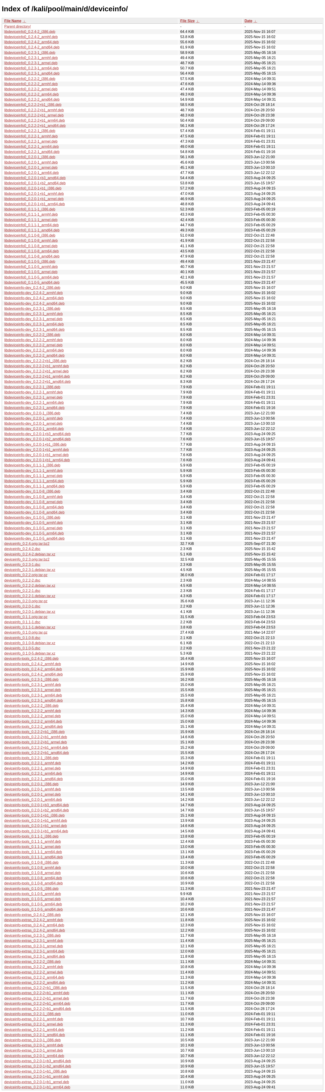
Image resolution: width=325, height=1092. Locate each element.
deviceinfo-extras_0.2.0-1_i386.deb (32, 1040)
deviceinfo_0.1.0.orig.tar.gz (25, 632)
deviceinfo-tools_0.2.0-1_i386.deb (31, 784)
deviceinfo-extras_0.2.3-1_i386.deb (32, 935)
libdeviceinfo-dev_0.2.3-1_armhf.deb (33, 314)
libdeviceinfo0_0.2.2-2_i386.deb (29, 79)
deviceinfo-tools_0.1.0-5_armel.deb (32, 899)
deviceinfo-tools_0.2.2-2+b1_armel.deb (35, 742)
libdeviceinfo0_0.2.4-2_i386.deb (29, 32)
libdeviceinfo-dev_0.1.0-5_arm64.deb (34, 533)
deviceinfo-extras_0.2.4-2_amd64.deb (34, 930)
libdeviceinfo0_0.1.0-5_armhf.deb (31, 267)
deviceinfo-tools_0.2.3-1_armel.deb (32, 690)
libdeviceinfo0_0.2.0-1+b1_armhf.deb (34, 194)
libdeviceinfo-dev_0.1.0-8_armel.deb (33, 502)
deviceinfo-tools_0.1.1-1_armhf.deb (32, 841)
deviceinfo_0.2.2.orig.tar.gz (25, 575)
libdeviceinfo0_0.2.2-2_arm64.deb (31, 94)
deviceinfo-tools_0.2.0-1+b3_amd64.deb (36, 805)
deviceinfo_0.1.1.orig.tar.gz (25, 617)
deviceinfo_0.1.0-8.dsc (22, 638)
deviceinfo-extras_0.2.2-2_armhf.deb (33, 967)
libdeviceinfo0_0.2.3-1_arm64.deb (31, 68)
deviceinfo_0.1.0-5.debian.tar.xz (29, 653)
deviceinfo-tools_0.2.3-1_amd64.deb (33, 700)
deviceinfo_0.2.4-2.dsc (22, 549)
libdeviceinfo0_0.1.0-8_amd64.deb (32, 256)
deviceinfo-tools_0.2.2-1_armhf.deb (32, 763)
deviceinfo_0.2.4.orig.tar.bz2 (26, 544)
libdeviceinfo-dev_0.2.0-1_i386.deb (32, 413)
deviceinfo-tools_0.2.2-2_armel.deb (32, 716)
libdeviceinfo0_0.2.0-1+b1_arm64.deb (34, 204)
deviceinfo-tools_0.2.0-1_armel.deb (32, 794)
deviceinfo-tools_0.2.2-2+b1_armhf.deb (35, 737)
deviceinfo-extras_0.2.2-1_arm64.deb (34, 1030)
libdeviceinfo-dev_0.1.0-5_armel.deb (33, 528)
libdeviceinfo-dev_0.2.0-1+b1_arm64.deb (37, 460)
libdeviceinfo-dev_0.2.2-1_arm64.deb (34, 402)
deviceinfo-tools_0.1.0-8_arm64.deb (33, 878)
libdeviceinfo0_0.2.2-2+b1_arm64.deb (34, 120)
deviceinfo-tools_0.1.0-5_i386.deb (31, 889)
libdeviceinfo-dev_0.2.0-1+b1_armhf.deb (36, 450)
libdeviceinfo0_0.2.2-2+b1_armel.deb (34, 115)
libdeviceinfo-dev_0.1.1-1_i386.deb (32, 465)
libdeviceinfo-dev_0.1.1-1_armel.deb (33, 476)
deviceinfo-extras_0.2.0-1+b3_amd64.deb (37, 1061)
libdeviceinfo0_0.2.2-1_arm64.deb (31, 146)
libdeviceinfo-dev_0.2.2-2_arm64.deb (34, 350)
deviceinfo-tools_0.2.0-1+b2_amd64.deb (36, 810)
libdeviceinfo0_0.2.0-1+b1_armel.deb (34, 199)
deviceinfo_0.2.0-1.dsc (22, 606)
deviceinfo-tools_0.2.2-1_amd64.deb (33, 779)
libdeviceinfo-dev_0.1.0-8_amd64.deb (34, 512)
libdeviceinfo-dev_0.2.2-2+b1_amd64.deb (37, 382)
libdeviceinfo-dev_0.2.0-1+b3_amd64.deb (37, 434)
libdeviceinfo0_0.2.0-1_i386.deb (29, 157)
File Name (12, 21)
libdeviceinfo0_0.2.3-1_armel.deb (31, 63)
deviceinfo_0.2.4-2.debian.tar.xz (29, 554)
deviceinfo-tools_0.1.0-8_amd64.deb (33, 883)
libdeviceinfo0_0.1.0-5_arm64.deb (31, 277)
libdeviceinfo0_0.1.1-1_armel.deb (31, 220)
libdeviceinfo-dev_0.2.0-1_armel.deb (33, 423)
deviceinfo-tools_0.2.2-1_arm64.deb (33, 773)
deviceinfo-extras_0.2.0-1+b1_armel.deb (36, 1082)
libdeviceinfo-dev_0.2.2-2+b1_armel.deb (36, 371)
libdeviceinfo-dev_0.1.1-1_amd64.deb (34, 486)
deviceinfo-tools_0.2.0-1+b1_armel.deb (35, 826)
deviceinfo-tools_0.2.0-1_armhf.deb (32, 789)
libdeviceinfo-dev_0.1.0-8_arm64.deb (34, 507)
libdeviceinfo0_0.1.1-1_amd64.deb (32, 230)
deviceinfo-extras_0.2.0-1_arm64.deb (34, 1056)
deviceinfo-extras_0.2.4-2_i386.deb (32, 915)
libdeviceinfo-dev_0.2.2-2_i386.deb (32, 335)
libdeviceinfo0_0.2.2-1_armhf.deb (31, 136)
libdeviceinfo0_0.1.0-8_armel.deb (31, 246)
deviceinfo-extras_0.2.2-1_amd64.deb (34, 1035)
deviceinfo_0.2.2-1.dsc (22, 591)
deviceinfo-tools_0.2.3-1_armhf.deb (32, 685)
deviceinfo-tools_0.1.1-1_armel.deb (32, 847)
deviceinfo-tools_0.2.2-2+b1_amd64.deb (36, 753)
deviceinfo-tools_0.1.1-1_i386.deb (31, 836)
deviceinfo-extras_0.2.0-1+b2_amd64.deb (37, 1066)
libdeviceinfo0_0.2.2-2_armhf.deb (31, 84)
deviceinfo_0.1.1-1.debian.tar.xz (29, 627)
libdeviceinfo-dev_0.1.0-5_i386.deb (32, 517)
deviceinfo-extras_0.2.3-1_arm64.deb (34, 951)
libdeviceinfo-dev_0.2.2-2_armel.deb (33, 345)
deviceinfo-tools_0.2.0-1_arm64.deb (33, 800)
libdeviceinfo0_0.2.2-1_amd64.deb (32, 152)
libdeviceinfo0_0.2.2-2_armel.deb (31, 89)
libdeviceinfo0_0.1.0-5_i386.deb (29, 261)
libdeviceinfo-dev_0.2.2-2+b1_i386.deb (35, 361)
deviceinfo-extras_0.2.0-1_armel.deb (33, 1050)
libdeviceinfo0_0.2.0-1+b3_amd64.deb (35, 178)
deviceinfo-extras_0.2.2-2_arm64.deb (34, 977)
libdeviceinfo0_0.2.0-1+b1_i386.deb (32, 188)
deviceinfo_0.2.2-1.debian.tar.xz (29, 596)
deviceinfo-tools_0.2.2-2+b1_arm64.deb (36, 747)
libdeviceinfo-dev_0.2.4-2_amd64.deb (34, 303)
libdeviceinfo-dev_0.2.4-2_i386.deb (32, 288)
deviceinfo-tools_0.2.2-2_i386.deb (31, 706)
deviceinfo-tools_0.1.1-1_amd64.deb (33, 857)
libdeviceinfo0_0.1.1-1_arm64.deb (31, 225)
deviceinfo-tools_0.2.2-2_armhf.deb (32, 711)
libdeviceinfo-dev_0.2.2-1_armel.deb (33, 397)
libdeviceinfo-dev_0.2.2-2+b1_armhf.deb (36, 366)
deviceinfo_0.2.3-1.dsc (22, 565)
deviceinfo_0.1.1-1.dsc (22, 622)
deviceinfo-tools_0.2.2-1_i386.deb (31, 758)
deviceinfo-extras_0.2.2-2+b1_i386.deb (35, 988)
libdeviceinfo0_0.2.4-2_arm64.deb (31, 42)
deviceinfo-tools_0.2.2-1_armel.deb (32, 768)
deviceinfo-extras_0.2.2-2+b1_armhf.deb (36, 993)
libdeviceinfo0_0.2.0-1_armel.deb (31, 167)
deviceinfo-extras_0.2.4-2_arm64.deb (34, 925)
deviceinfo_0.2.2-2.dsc (22, 580)
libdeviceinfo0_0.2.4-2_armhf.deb (31, 37)
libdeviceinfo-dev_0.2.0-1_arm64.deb (34, 429)
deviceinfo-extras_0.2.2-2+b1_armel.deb (36, 998)
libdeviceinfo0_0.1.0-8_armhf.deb (31, 240)
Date (248, 21)
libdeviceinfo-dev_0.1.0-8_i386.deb (32, 491)
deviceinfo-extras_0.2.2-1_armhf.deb (33, 1019)
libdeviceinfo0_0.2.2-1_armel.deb (31, 141)
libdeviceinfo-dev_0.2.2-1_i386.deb (32, 387)
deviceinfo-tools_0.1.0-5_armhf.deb (32, 894)
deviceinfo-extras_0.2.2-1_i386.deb (32, 1014)
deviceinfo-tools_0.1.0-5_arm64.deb (33, 904)
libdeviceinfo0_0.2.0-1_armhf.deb (31, 162)
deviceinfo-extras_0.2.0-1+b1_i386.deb (35, 1071)
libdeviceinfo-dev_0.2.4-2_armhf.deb (33, 293)
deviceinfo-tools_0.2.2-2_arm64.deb (33, 721)
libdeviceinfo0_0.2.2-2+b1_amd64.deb (35, 126)
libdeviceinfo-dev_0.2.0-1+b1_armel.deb (36, 455)
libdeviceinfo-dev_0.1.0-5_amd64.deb (34, 538)
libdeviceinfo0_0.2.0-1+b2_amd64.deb (35, 183)
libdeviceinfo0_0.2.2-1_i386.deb (29, 131)
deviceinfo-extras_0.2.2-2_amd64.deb (34, 983)
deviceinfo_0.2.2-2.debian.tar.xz (29, 585)
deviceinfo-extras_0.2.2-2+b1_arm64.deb (37, 1003)
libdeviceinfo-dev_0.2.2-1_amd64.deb (34, 408)
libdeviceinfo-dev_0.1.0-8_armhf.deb (33, 497)
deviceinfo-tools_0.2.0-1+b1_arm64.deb (36, 831)
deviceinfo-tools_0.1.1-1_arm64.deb (33, 852)
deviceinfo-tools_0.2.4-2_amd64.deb (33, 674)
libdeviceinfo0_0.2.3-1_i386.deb (29, 53)
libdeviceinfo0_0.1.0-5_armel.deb (31, 272)
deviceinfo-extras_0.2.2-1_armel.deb (33, 1024)
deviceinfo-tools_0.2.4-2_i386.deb (31, 658)
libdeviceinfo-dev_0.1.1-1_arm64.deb (34, 481)
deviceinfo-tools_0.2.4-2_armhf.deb (32, 664)
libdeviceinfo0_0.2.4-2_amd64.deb (32, 47)
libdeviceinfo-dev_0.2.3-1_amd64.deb (34, 329)
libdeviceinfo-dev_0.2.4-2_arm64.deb (34, 298)
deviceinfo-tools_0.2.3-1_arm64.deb (33, 695)
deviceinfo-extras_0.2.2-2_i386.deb (32, 962)
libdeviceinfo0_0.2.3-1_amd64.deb (32, 73)
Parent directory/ (17, 26)
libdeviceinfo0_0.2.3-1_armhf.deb (31, 58)
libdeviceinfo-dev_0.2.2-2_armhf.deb (33, 340)
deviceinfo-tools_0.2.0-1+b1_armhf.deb (35, 820)
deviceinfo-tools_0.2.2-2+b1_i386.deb (34, 732)
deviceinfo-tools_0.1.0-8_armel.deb (32, 873)
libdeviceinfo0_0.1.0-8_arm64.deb (31, 251)
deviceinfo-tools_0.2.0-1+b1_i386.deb (34, 815)
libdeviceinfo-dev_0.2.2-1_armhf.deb (33, 392)
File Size (187, 21)
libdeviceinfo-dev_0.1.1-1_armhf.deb (33, 471)
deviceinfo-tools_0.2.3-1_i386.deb (31, 679)
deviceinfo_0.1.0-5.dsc (22, 648)
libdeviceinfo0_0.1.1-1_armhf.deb (31, 214)
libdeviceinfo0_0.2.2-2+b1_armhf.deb (34, 110)
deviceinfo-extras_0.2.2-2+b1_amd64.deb (37, 1009)
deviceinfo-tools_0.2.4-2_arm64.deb (33, 669)
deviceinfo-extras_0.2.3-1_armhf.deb (33, 941)
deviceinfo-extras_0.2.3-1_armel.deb (33, 946)
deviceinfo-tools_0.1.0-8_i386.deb (31, 862)
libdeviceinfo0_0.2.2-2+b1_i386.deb (32, 105)
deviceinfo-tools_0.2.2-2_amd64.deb (33, 727)
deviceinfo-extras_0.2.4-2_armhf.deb (33, 920)
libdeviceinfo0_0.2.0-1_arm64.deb (31, 173)
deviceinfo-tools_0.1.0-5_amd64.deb (33, 909)
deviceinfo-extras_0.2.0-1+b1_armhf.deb (36, 1076)
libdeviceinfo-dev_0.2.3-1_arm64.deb (34, 324)
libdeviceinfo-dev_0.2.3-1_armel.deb (33, 319)
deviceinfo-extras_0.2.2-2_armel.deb (33, 972)
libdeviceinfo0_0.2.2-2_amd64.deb (32, 99)
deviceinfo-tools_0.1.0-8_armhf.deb (32, 868)
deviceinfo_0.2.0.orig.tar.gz (25, 601)
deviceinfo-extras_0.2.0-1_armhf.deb (33, 1045)
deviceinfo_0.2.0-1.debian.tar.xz (29, 612)
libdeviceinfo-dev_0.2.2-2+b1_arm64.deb (37, 376)
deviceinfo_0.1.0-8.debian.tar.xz (29, 643)
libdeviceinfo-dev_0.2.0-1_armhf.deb (33, 418)
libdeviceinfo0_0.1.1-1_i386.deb (29, 209)
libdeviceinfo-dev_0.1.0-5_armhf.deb (33, 523)
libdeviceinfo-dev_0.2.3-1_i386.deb (32, 309)
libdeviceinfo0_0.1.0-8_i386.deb (29, 235)
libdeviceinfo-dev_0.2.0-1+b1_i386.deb (35, 444)
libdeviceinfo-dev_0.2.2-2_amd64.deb (34, 355)
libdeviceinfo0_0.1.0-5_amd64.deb (32, 282)
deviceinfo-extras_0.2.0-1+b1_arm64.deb (37, 1087)
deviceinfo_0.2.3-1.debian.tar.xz (29, 570)
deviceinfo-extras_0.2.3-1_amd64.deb (34, 956)
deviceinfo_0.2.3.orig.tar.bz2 (26, 559)
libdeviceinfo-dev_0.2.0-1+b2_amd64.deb (37, 439)
